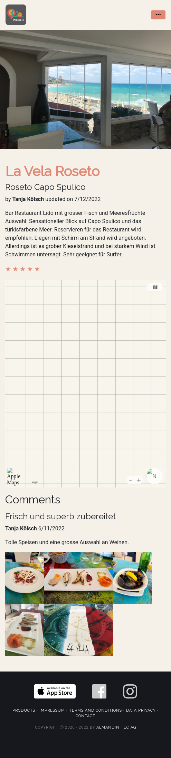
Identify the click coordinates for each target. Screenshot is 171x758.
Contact (85, 716)
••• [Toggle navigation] (158, 14)
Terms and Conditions (95, 710)
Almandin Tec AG (116, 727)
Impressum (52, 710)
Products (23, 710)
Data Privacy (141, 710)
